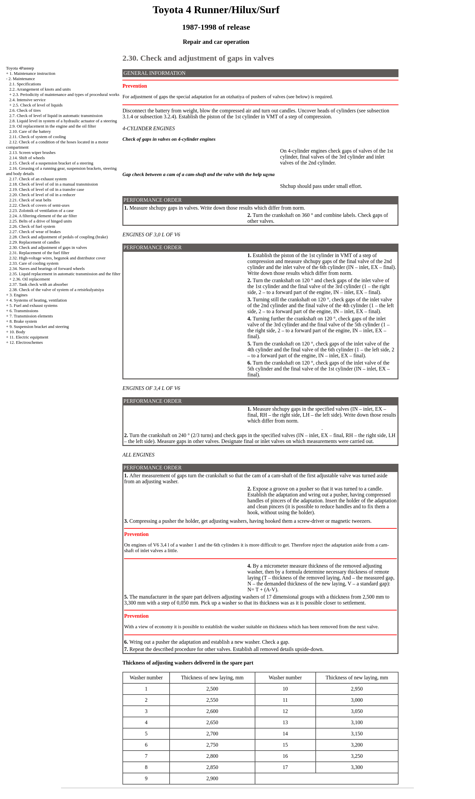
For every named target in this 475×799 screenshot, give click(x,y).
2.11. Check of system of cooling (37, 136)
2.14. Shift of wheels (27, 157)
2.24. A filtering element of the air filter (43, 215)
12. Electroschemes (26, 342)
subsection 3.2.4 (157, 116)
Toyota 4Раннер (20, 68)
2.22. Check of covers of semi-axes (39, 205)
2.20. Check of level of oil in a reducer (42, 194)
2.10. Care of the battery (30, 131)
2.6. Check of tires (25, 110)
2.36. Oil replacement (31, 279)
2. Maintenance (22, 78)
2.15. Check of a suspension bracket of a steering (51, 163)
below (302, 96)
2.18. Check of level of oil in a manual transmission (53, 184)
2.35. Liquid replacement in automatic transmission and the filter (64, 273)
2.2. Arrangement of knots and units (40, 89)
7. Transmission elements (31, 315)
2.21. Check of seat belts (30, 199)
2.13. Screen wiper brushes (32, 152)
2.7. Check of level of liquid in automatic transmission (56, 115)
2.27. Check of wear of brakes (35, 231)
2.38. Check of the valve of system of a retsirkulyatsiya (56, 289)
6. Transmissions (24, 310)
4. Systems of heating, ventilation (38, 300)
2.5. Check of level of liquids (37, 105)
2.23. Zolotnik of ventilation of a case (41, 210)
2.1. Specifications (25, 83)
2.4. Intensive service (27, 99)
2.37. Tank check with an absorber (38, 284)
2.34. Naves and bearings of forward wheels (47, 268)
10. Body (17, 331)
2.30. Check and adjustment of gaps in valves (48, 247)
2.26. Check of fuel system (32, 226)
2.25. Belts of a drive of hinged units (40, 221)
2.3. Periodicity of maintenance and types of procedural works (66, 94)
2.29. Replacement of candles (34, 242)
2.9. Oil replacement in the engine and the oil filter (52, 126)
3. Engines (19, 294)
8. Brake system (23, 321)
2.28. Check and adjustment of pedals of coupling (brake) (58, 236)
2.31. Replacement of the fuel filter (39, 252)
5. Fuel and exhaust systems (34, 305)
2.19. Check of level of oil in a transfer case (46, 189)
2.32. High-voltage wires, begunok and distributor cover (57, 257)
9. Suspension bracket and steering (39, 326)
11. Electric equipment (29, 337)
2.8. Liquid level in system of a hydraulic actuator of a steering (63, 120)
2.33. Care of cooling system (33, 263)
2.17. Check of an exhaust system (38, 178)
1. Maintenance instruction (32, 73)
